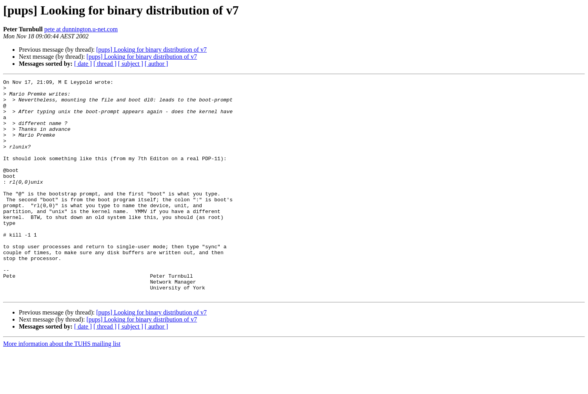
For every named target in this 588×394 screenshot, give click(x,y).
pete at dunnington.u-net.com (81, 29)
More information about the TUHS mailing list (61, 387)
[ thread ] (105, 63)
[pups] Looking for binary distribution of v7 (151, 49)
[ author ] (156, 63)
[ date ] (83, 63)
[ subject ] (130, 63)
